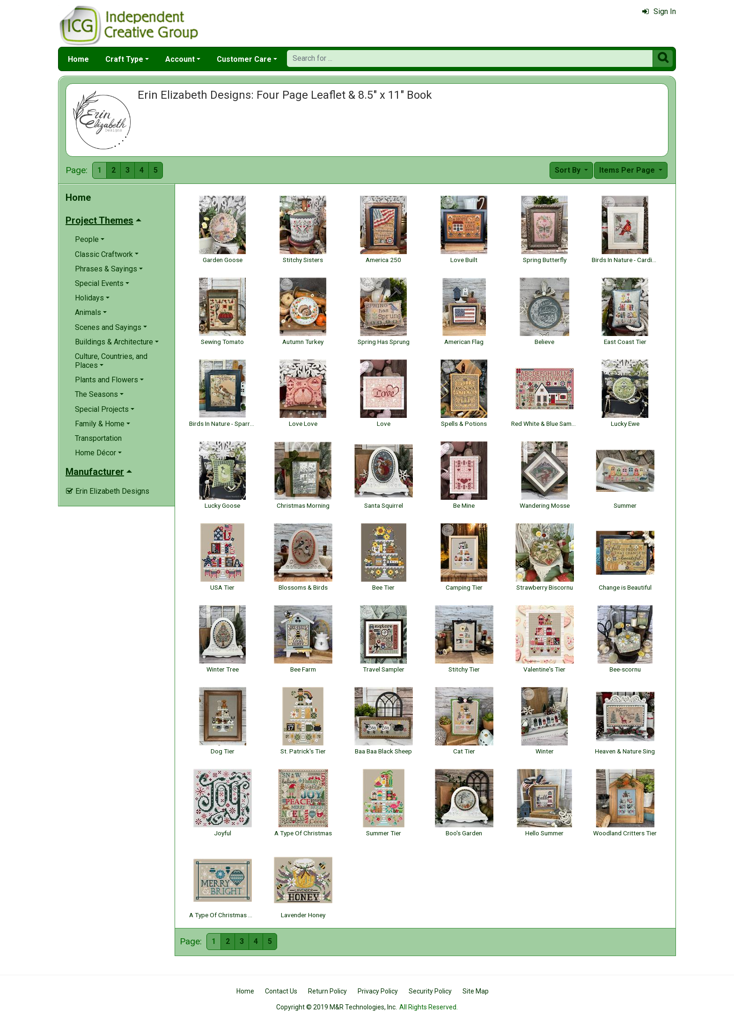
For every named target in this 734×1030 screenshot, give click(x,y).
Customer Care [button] (244, 59)
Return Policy (327, 991)
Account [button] (180, 59)
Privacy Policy (378, 991)
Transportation (98, 438)
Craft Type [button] (124, 59)
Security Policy (430, 991)
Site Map (475, 991)
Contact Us (281, 991)
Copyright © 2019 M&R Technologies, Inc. (336, 1007)
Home (78, 59)
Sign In (659, 11)
